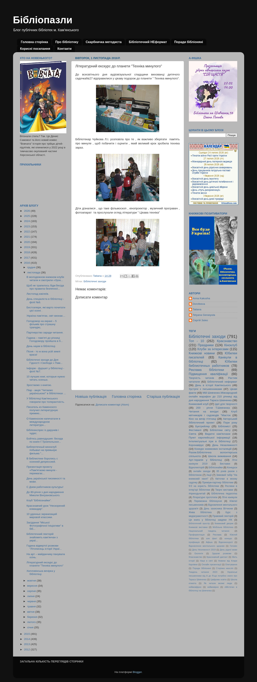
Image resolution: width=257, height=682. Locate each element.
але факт (211, 538)
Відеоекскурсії (226, 542)
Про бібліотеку (66, 42)
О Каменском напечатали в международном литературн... (43, 421)
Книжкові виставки (198, 527)
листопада (34, 272)
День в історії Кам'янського (213, 385)
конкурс (228, 538)
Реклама (217, 534)
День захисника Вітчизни (218, 508)
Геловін (233, 546)
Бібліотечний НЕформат (148, 42)
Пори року (230, 422)
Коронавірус (196, 445)
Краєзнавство (227, 341)
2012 (27, 649)
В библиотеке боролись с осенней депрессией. (42, 460)
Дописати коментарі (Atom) (112, 404)
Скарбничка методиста (104, 42)
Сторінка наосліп (224, 568)
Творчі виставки (224, 489)
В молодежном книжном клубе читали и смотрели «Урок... (45, 279)
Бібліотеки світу (220, 430)
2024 (27, 221)
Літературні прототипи (205, 497)
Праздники (206, 345)
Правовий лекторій (222, 516)
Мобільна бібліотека (223, 527)
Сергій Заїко (200, 320)
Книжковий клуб (199, 404)
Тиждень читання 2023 (203, 572)
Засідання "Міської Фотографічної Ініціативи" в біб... (44, 525)
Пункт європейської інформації (209, 437)
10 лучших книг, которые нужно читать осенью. (45, 378)
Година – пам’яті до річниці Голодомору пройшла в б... (44, 339)
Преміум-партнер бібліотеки (217, 482)
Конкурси (232, 467)
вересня (32, 585)
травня (32, 606)
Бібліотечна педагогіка (224, 493)
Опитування (231, 564)
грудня (31, 267)
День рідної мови (228, 549)
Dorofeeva (199, 303)
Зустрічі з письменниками (205, 389)
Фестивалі (195, 430)
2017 (27, 257)
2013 (27, 644)
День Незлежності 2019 (204, 549)
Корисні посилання (35, 48)
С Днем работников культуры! (44, 486)
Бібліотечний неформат (222, 381)
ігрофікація (194, 542)
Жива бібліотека (200, 512)
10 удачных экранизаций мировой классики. (41, 516)
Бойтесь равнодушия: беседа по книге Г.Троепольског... (44, 440)
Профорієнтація (197, 534)
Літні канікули (229, 497)
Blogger (137, 672)
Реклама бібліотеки (206, 370)
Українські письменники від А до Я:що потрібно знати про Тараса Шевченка (213, 576)
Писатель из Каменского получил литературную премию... (42, 410)
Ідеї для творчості (226, 404)
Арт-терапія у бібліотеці (205, 459)
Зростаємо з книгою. (39, 385)
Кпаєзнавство (195, 557)
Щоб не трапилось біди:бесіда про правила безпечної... (45, 287)
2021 (27, 236)
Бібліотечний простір (199, 523)
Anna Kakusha (201, 298)
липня (31, 596)
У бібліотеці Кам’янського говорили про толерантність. (45, 400)
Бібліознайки (216, 467)
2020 (27, 242)
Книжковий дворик (224, 523)
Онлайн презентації (211, 564)
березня (32, 616)
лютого (32, 622)
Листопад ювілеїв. (37, 293)
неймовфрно (195, 587)
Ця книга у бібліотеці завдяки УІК (210, 519)
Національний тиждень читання (209, 531)
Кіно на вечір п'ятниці (202, 418)
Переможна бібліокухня (208, 501)
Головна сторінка (34, 42)
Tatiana (197, 309)
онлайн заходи (201, 471)
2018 (27, 252)
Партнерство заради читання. (44, 332)
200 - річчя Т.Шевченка (213, 407)
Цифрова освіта (219, 579)
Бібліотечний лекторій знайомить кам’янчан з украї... (42, 537)
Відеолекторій (196, 467)
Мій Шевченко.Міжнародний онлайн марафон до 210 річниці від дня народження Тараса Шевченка (213, 396)
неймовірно (213, 587)
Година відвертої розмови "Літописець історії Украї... (44, 547)
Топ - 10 (196, 341)
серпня (32, 591)
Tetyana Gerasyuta (204, 314)
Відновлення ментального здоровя (207, 546)
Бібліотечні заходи (95, 281)
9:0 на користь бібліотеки (204, 486)
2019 (27, 247)
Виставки (225, 463)
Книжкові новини (202, 353)
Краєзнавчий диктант (217, 557)
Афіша (209, 542)
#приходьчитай (197, 493)
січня (30, 627)
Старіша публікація (163, 396)
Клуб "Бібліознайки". (39, 500)
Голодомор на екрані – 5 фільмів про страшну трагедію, (41, 324)
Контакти (64, 48)
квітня (31, 611)
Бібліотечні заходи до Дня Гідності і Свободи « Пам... (44, 361)
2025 (27, 215)
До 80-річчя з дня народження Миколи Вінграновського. (45, 494)
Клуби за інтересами (213, 349)
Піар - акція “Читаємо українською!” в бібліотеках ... (46, 392)
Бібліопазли (42, 19)
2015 (27, 633)
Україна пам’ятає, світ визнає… (45, 315)
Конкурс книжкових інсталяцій (213, 448)
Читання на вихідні (203, 411)
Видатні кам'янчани (217, 433)
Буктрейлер (202, 426)
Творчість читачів (201, 377)
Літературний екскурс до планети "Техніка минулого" (44, 564)
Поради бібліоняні (188, 42)
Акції (209, 475)
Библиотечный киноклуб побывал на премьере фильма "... (41, 450)
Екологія (199, 553)
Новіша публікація (91, 396)
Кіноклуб (230, 345)
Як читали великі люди (218, 583)
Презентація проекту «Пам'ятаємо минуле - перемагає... (41, 470)
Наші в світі (206, 561)
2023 (27, 226)
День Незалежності (224, 445)
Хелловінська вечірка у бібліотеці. (40, 572)
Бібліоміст (224, 426)
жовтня (32, 580)
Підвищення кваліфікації (208, 374)
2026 (27, 210)
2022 (27, 231)
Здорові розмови (221, 553)
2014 (27, 639)
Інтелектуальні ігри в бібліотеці (210, 441)
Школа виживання (219, 456)
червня (32, 601)
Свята (192, 433)
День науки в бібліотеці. (41, 346)
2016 (27, 262)
